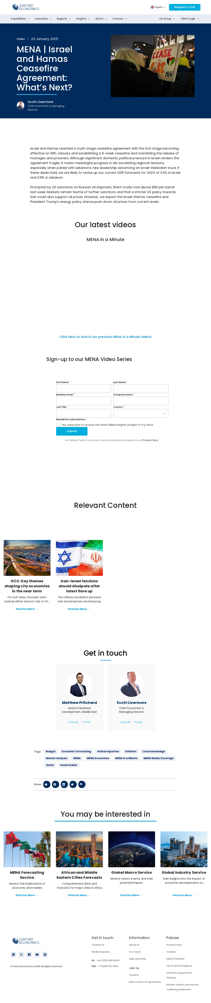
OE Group (167, 19)
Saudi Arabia (68, 765)
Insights (83, 19)
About (101, 19)
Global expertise (108, 751)
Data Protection (175, 958)
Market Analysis (56, 758)
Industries (44, 19)
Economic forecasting (76, 751)
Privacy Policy (174, 944)
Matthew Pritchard (79, 702)
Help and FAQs (137, 958)
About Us (134, 944)
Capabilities (21, 19)
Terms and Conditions (179, 965)
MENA (77, 758)
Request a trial (184, 7)
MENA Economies (98, 758)
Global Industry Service (184, 872)
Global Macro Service (131, 872)
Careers (134, 974)
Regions (64, 19)
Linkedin (74, 722)
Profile (86, 722)
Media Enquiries (101, 951)
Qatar (50, 765)
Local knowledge (154, 751)
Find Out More (27, 609)
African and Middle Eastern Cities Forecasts (79, 875)
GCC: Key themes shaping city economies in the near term (27, 586)
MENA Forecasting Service (27, 875)
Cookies (171, 951)
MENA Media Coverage (159, 758)
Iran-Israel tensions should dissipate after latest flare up (79, 586)
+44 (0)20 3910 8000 (108, 960)
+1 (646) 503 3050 (108, 966)
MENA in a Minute (126, 758)
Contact (121, 19)
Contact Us (98, 944)
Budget (51, 751)
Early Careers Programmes (145, 981)
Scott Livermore (131, 702)
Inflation (130, 751)
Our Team (135, 951)
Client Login (190, 19)
